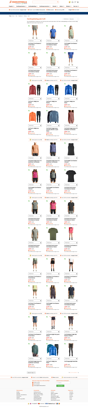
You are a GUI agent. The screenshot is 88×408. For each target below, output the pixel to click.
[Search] (45, 2)
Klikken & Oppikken (54, 393)
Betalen (18, 392)
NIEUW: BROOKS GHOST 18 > (44, 13)
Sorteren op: (66, 19)
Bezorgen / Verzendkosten (22, 394)
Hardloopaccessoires (44, 6)
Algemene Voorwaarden (38, 393)
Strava (70, 397)
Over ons (75, 6)
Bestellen (18, 393)
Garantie (18, 397)
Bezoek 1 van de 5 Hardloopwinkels (36, 9)
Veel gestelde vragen (55, 396)
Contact (52, 392)
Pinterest (70, 396)
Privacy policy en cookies (38, 394)
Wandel (54, 6)
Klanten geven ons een (36, 80)
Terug (10, 16)
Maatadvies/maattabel (55, 397)
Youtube (70, 395)
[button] (72, 2)
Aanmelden (60, 385)
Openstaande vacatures (55, 400)
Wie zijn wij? (53, 394)
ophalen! (50, 9)
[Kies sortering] (74, 19)
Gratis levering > (59, 9)
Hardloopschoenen (20, 6)
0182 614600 (74, 9)
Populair (11, 6)
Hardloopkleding (32, 6)
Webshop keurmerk (37, 400)
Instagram (70, 393)
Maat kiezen (31, 40)
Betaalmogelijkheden (38, 398)
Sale (16, 16)
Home (13, 16)
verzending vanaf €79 (51, 80)
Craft (28, 16)
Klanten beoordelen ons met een (69, 377)
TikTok (70, 399)
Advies (61, 6)
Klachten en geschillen (21, 398)
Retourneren (19, 396)
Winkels (68, 6)
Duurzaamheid (53, 398)
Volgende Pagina (31, 372)
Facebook (70, 392)
